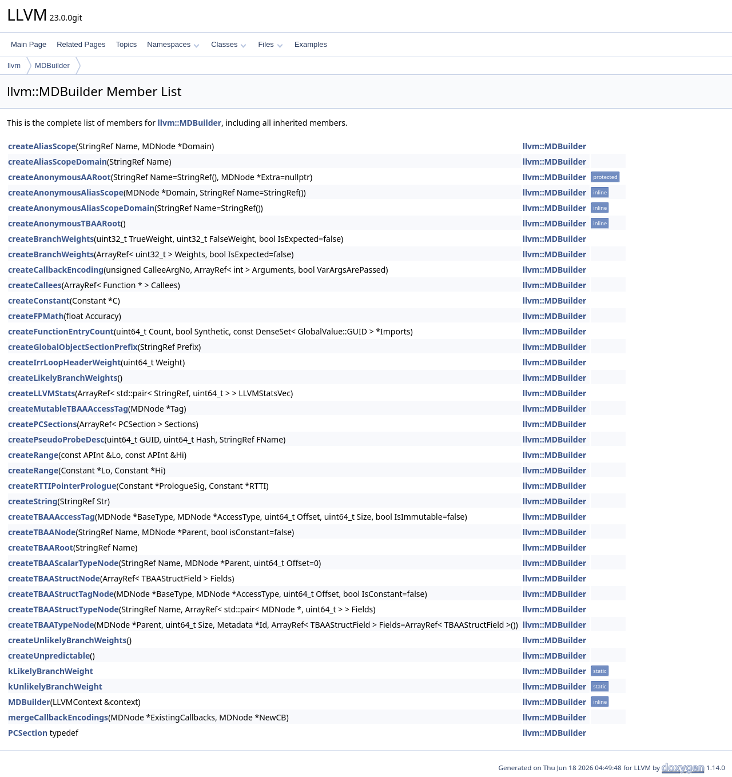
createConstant (39, 300)
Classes (228, 44)
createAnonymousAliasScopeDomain (81, 207)
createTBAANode (41, 532)
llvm (14, 65)
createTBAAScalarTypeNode (63, 562)
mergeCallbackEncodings (58, 717)
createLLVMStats (41, 393)
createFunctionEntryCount (61, 331)
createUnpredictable (49, 655)
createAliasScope (42, 146)
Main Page (28, 44)
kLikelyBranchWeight (50, 671)
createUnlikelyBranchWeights (67, 640)
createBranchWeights (51, 238)
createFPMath (36, 315)
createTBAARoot (40, 547)
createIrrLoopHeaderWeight (64, 362)
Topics (126, 44)
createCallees (35, 285)
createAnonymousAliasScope (66, 192)
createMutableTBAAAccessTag (68, 408)
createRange (33, 454)
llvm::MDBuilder (190, 122)
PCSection (27, 732)
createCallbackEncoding (56, 269)
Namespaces (173, 44)
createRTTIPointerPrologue (62, 485)
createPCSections (42, 424)
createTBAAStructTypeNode (63, 609)
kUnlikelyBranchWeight (55, 686)
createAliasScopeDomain (57, 161)
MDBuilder (52, 65)
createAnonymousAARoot (59, 177)
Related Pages (81, 44)
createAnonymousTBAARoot (64, 223)
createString (33, 501)
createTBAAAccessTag (51, 516)
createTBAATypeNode (51, 624)
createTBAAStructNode (54, 578)
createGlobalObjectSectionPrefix (73, 346)
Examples (311, 44)
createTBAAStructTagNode (61, 593)
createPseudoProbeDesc (56, 439)
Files (270, 44)
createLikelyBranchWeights (63, 377)
